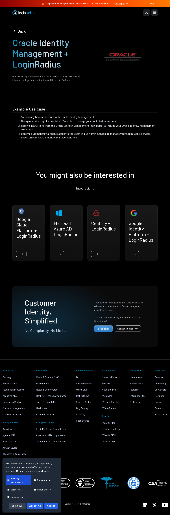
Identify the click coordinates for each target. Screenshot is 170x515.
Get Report (122, 3)
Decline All (17, 505)
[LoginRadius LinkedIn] (145, 505)
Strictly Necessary (15, 480)
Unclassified (15, 496)
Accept (51, 505)
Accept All (35, 505)
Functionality (42, 489)
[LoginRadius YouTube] (164, 505)
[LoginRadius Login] (146, 12)
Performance (42, 480)
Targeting (14, 489)
